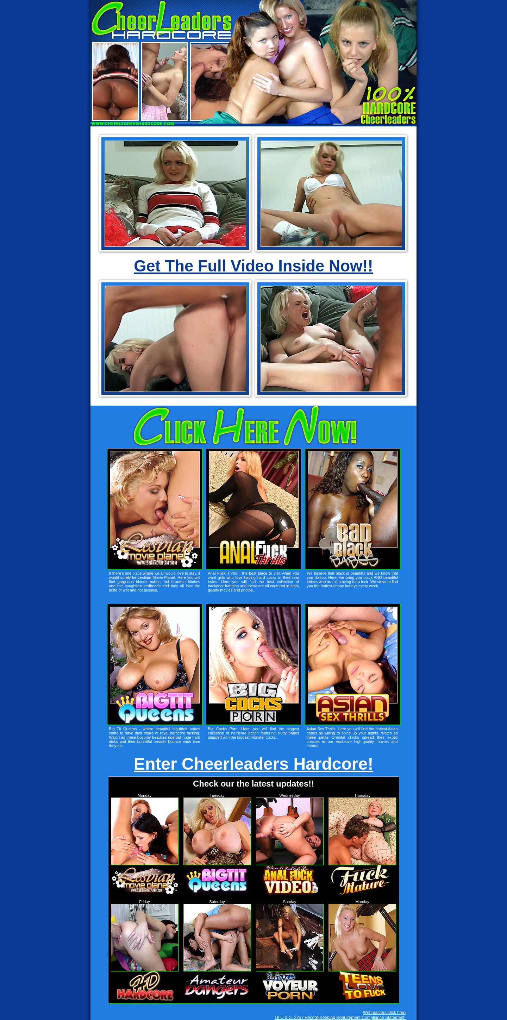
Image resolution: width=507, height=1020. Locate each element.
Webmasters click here (384, 1012)
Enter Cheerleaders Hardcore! (253, 764)
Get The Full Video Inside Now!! (253, 266)
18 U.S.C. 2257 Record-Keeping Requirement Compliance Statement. (340, 1017)
